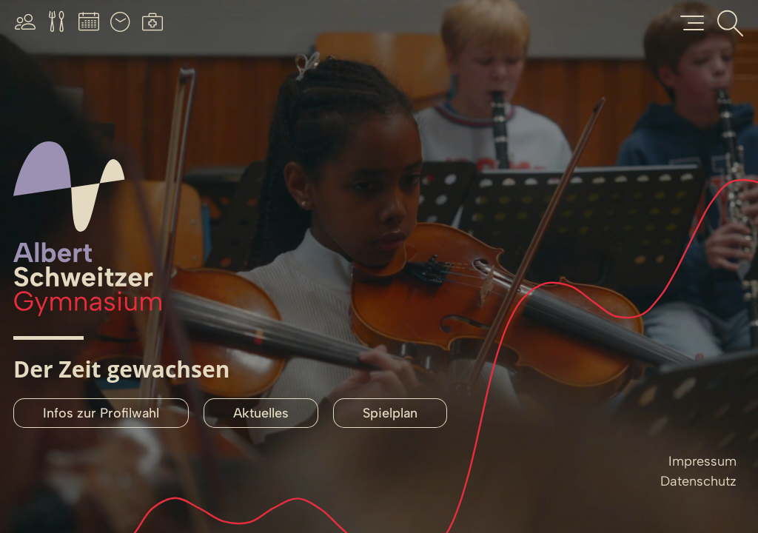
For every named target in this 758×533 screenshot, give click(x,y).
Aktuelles (261, 413)
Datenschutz (698, 481)
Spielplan (390, 413)
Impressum (702, 461)
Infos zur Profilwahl (101, 413)
